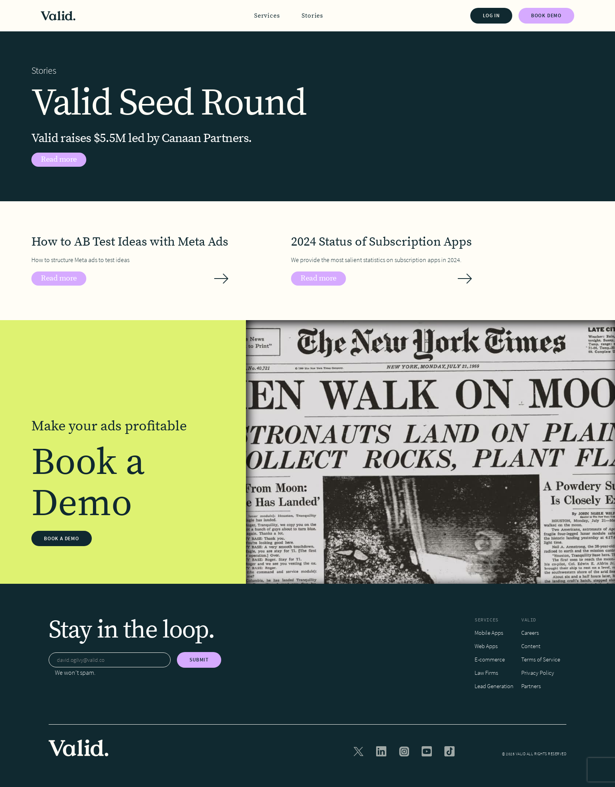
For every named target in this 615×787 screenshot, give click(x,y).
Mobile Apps (489, 632)
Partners (531, 686)
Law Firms (486, 672)
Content (530, 646)
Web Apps (486, 646)
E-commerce (490, 659)
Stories (312, 16)
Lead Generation (494, 686)
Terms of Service (540, 659)
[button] (267, 15)
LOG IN (491, 15)
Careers (530, 632)
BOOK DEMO (546, 15)
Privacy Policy (537, 672)
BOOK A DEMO (61, 538)
